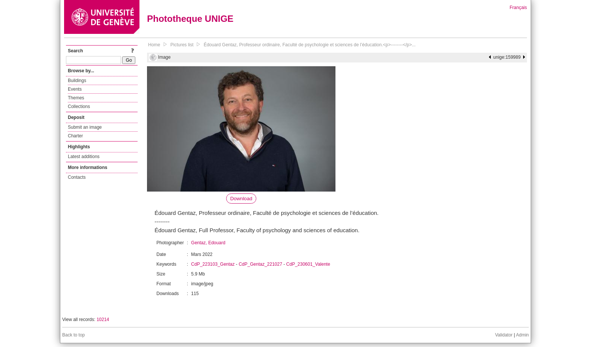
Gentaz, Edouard (208, 242)
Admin (522, 335)
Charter (75, 135)
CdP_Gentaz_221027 (260, 264)
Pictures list (181, 44)
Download (241, 198)
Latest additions (84, 156)
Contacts (77, 177)
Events (75, 89)
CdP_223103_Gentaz (212, 264)
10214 (102, 319)
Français (518, 7)
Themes (76, 97)
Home (154, 44)
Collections (79, 106)
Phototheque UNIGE (190, 19)
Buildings (77, 80)
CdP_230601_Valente (308, 264)
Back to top (73, 335)
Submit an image (85, 127)
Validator (503, 335)
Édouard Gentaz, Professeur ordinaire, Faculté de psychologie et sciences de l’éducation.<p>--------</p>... (309, 44)
